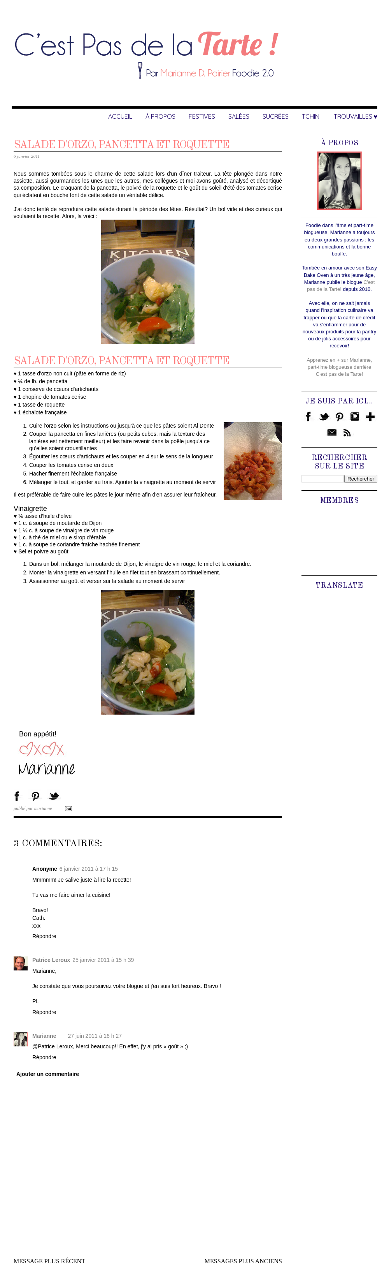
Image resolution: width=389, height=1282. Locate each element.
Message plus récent (49, 1261)
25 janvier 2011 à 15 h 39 (103, 960)
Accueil (120, 116)
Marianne (44, 1036)
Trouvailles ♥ (356, 116)
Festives (202, 116)
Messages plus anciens (243, 1261)
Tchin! (311, 116)
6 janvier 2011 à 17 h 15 (89, 869)
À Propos (160, 116)
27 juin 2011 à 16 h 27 (95, 1036)
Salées (238, 116)
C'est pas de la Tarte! (339, 374)
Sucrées (276, 116)
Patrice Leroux (51, 960)
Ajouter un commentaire (47, 1074)
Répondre (44, 936)
